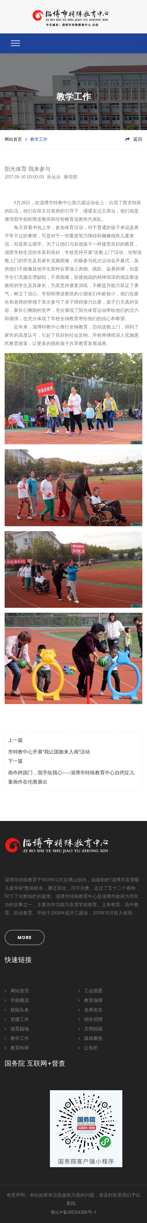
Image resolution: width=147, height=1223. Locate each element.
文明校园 (90, 1029)
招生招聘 (90, 1019)
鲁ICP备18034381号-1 (73, 1212)
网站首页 (13, 139)
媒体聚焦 (90, 1038)
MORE (25, 937)
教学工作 (17, 1038)
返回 (133, 139)
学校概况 (17, 1000)
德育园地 (17, 1029)
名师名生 (90, 1010)
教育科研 (17, 1048)
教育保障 (90, 1000)
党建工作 (17, 1019)
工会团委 (90, 991)
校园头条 (17, 1010)
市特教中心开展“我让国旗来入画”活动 (49, 752)
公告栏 (88, 1048)
